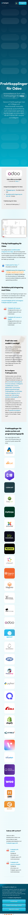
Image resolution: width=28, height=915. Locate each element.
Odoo (17, 181)
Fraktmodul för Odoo (12, 265)
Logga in (22, 3)
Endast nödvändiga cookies (14, 905)
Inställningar (14, 901)
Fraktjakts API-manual (14, 308)
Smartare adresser (10, 383)
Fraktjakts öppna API (12, 843)
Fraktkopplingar (9, 391)
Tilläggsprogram (10, 190)
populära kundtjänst (14, 410)
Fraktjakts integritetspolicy (14, 897)
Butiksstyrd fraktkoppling (12, 204)
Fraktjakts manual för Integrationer (15, 270)
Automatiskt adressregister (14, 382)
